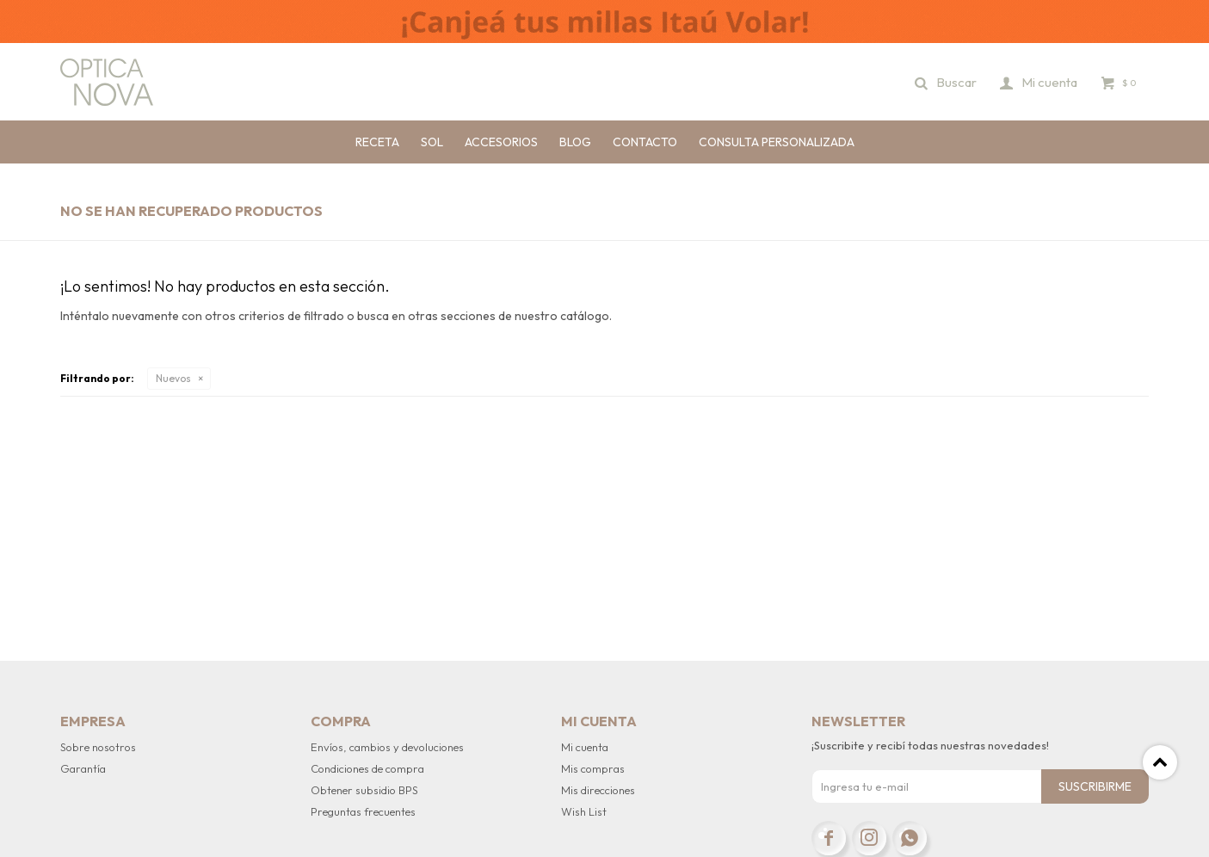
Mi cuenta (584, 747)
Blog (575, 142)
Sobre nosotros (98, 747)
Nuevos (173, 378)
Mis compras (593, 768)
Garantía (83, 768)
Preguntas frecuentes (363, 811)
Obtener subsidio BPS (364, 790)
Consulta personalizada (776, 142)
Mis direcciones (598, 790)
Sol (432, 142)
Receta (377, 142)
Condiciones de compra (367, 768)
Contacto (645, 142)
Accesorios (501, 142)
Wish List (584, 811)
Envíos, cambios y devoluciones (387, 747)
